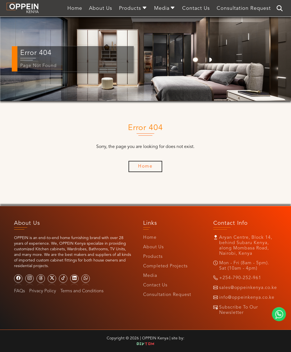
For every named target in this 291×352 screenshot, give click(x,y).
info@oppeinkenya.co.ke (246, 297)
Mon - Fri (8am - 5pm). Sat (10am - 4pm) (244, 266)
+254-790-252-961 (240, 278)
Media (150, 276)
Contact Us (155, 285)
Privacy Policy (42, 291)
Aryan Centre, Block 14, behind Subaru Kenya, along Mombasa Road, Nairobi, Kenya (245, 245)
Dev (146, 344)
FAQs (19, 291)
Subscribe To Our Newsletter (238, 310)
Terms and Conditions (82, 291)
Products (153, 256)
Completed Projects (165, 266)
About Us (153, 247)
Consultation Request (167, 295)
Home (150, 237)
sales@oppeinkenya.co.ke (248, 288)
